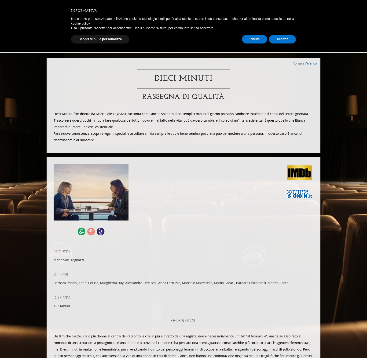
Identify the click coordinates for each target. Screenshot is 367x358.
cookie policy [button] (80, 23)
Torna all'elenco (305, 63)
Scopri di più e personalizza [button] (100, 39)
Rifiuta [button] (255, 39)
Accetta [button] (282, 39)
